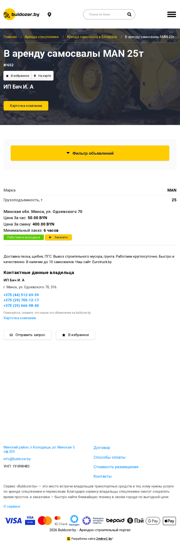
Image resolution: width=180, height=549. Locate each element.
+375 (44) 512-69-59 (21, 295)
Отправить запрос (27, 335)
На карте (42, 75)
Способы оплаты (109, 457)
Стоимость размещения (116, 466)
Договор (102, 447)
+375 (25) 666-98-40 (21, 305)
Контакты (103, 476)
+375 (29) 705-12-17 (21, 300)
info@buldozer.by (17, 459)
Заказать (58, 237)
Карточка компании (26, 106)
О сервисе (12, 506)
